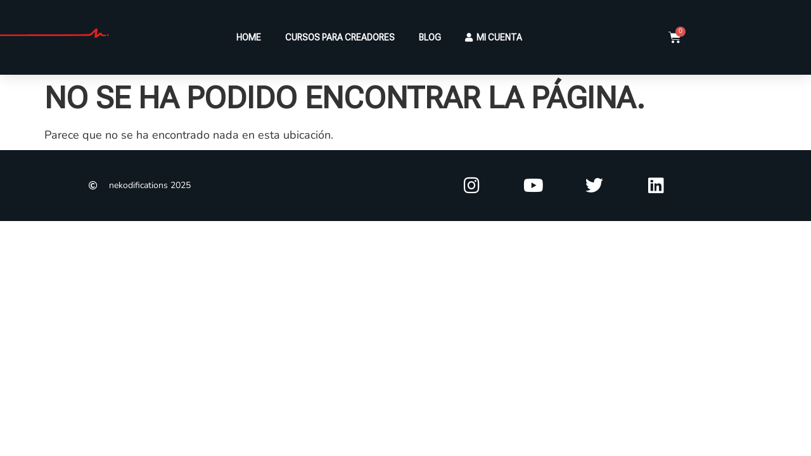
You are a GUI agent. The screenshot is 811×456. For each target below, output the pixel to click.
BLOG (430, 37)
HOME (248, 37)
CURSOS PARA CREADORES (340, 37)
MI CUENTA (493, 37)
